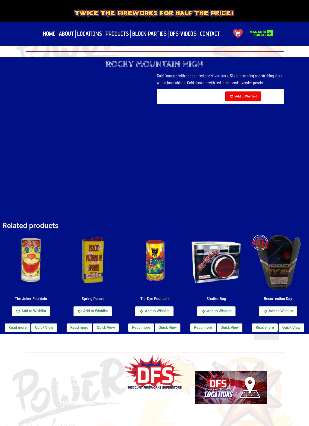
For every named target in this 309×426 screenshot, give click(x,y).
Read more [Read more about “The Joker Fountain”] (18, 327)
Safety (77, 384)
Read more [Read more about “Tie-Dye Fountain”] (141, 327)
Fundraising (78, 413)
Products (117, 33)
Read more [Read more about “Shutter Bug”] (203, 327)
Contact (210, 33)
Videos (77, 390)
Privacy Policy (77, 372)
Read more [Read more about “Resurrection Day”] (265, 327)
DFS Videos (183, 33)
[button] (243, 96)
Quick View (44, 327)
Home (49, 33)
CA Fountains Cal (51, 339)
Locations (89, 33)
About (66, 33)
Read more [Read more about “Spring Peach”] (79, 327)
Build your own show (78, 378)
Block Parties (149, 33)
